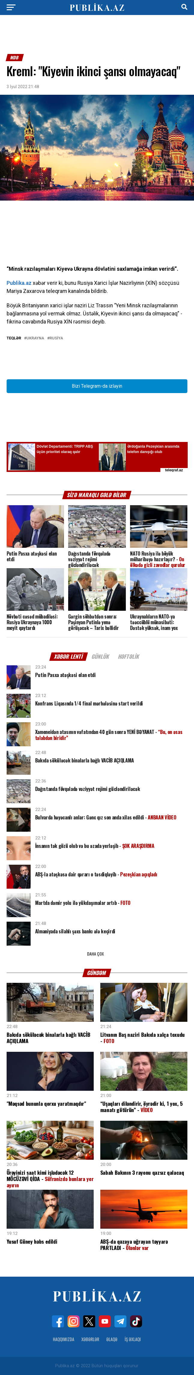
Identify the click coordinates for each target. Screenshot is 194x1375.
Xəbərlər (90, 1339)
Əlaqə (111, 1339)
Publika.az (19, 283)
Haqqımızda (63, 1339)
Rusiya (56, 338)
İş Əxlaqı (133, 1339)
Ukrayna (35, 338)
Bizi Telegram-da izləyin (97, 386)
